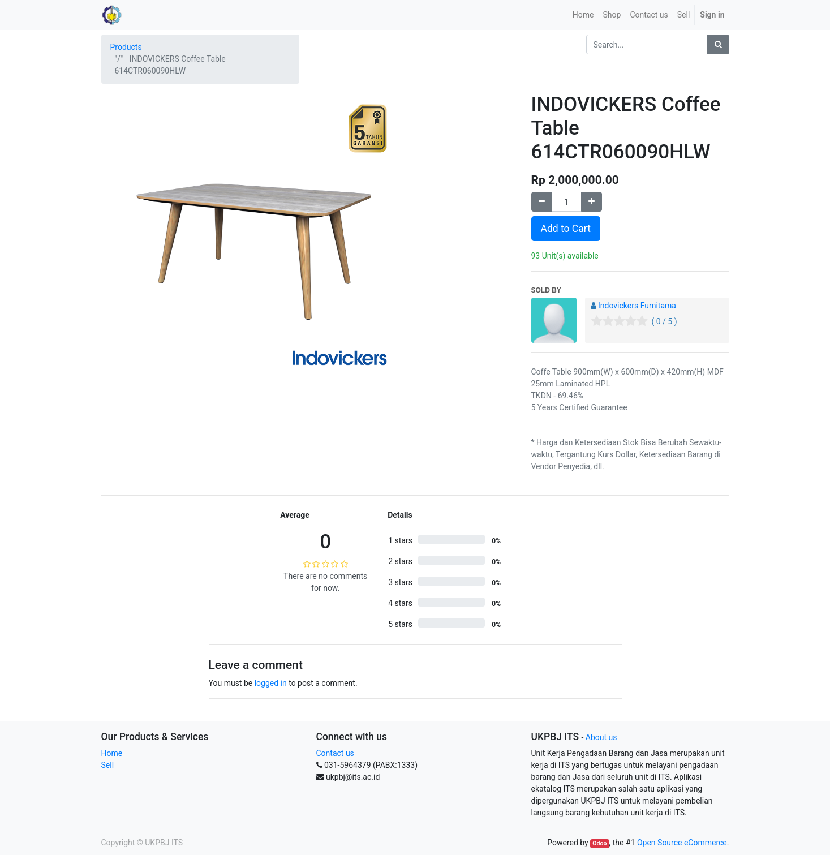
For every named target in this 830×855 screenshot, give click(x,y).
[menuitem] (583, 15)
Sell (107, 765)
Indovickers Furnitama (637, 305)
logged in (271, 683)
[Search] (718, 44)
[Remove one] (541, 202)
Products (126, 46)
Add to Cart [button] (566, 228)
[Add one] (591, 202)
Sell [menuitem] (683, 14)
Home (112, 753)
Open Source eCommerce (682, 842)
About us (601, 737)
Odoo (599, 843)
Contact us (335, 753)
